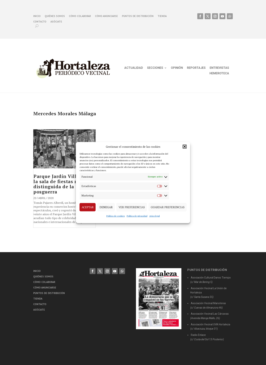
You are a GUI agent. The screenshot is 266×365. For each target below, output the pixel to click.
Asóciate (56, 21)
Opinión (177, 68)
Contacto (39, 21)
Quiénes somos (55, 16)
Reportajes (196, 68)
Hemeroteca (219, 73)
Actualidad (133, 68)
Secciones (155, 68)
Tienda (162, 16)
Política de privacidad (137, 215)
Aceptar (88, 207)
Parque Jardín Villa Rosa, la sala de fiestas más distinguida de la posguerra (63, 184)
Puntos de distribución (138, 16)
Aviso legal (154, 215)
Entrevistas (219, 68)
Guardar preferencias (168, 207)
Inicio (37, 16)
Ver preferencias (132, 207)
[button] (185, 146)
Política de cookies (115, 215)
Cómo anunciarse (106, 16)
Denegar (106, 207)
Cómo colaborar (80, 16)
